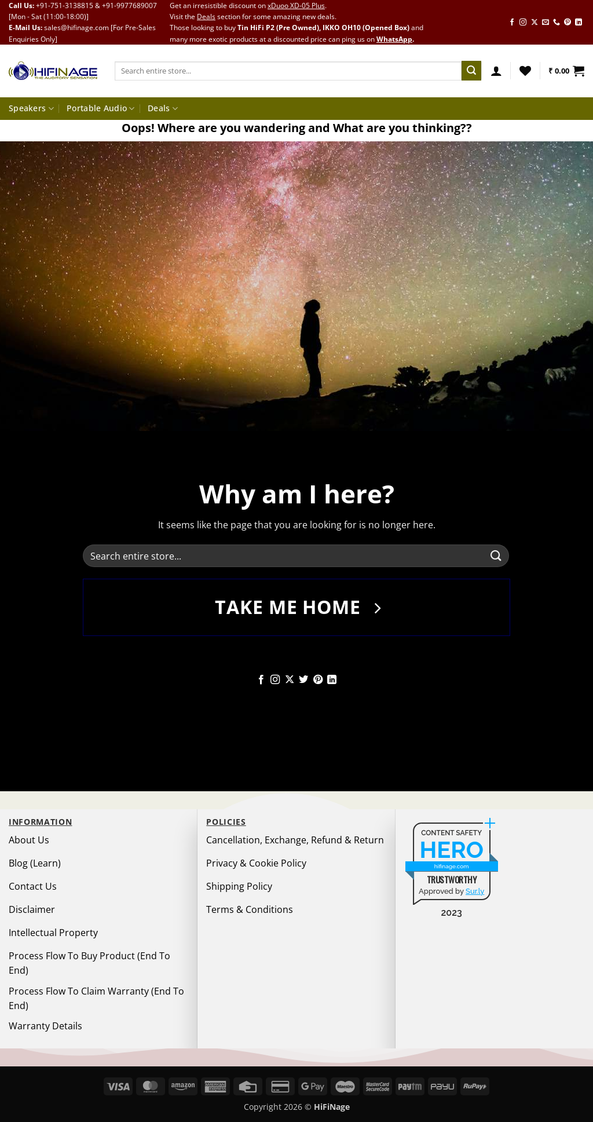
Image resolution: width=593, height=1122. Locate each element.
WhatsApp (394, 39)
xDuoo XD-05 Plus (296, 5)
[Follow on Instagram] (522, 23)
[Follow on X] (534, 23)
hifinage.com (451, 866)
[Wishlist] (525, 70)
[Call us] (556, 23)
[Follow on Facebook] (511, 23)
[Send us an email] (545, 23)
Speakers (31, 108)
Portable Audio (101, 108)
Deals (206, 16)
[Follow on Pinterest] (567, 23)
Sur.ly (475, 891)
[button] (496, 70)
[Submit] (471, 71)
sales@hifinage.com (76, 27)
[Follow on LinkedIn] (578, 23)
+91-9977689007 (129, 5)
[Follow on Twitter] (303, 680)
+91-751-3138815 (64, 5)
